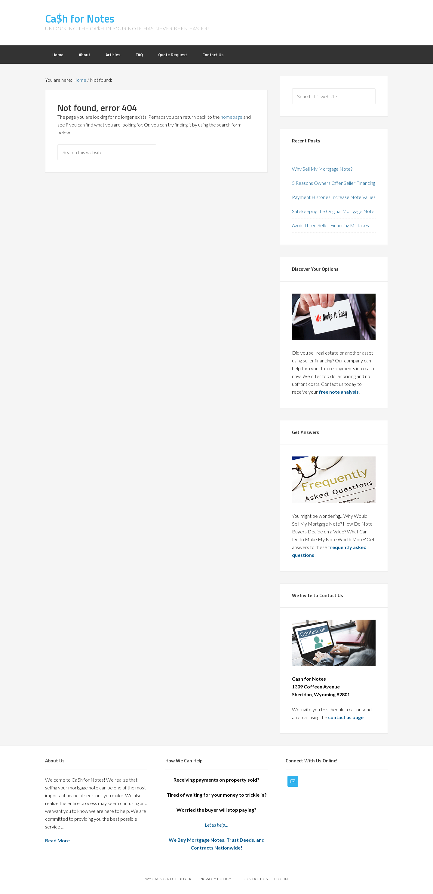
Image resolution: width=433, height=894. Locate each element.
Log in (281, 879)
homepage (231, 117)
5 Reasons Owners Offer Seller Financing (333, 183)
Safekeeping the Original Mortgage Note (333, 211)
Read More (57, 840)
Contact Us (255, 879)
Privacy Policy (216, 879)
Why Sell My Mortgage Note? (322, 169)
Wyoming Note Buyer (168, 879)
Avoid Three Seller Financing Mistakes (330, 225)
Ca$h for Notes (79, 18)
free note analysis (339, 392)
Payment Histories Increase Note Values (334, 197)
